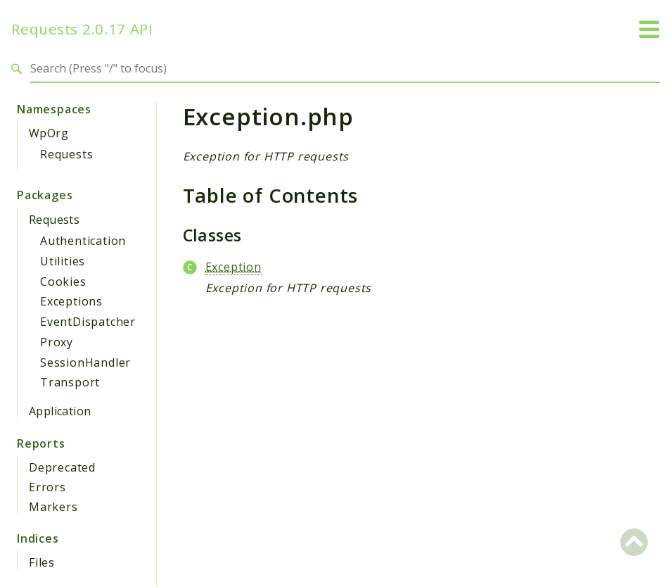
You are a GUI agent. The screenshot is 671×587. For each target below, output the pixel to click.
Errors (47, 487)
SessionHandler (85, 362)
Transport (70, 382)
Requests (66, 154)
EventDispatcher (88, 321)
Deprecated (62, 467)
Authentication (83, 240)
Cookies (63, 281)
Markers (53, 507)
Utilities (62, 261)
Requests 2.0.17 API (82, 29)
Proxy (56, 342)
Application (60, 411)
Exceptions (71, 301)
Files (42, 562)
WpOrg (48, 133)
